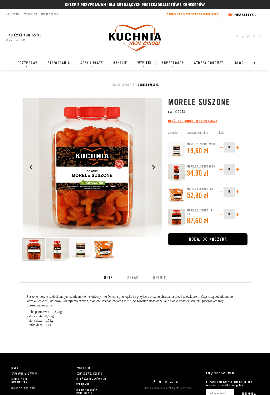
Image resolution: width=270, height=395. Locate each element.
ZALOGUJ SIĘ (83, 368)
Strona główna (121, 85)
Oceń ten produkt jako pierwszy (192, 121)
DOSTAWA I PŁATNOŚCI (24, 388)
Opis (108, 278)
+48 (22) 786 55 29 (24, 35)
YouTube (254, 37)
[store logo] (135, 37)
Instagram (248, 37)
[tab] (108, 278)
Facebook (237, 37)
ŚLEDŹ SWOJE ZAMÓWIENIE (91, 379)
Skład (133, 278)
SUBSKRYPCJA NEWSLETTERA (19, 381)
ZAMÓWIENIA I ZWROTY (24, 373)
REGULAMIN (82, 384)
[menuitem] (26, 63)
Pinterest (260, 37)
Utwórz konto (49, 14)
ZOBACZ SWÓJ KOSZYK (89, 373)
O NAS (14, 368)
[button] (30, 168)
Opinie (159, 278)
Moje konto (13, 14)
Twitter (243, 37)
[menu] (130, 65)
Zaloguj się (31, 14)
